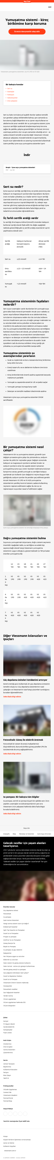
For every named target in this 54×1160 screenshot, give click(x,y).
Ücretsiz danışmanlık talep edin (27, 31)
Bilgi (14, 834)
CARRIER (22, 1158)
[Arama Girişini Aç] (45, 7)
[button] (27, 828)
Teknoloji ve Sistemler (26, 834)
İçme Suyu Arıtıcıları (44, 834)
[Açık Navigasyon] (50, 7)
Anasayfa (6, 834)
